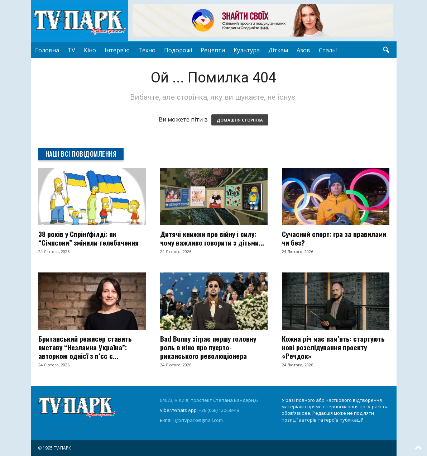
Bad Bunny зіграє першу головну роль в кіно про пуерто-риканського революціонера (208, 347)
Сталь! (328, 50)
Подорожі (178, 50)
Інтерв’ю (117, 50)
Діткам (278, 50)
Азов (303, 50)
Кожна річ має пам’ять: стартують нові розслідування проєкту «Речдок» (333, 347)
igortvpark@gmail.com (199, 420)
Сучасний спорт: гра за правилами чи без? (334, 238)
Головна (47, 50)
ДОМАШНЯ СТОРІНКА (240, 120)
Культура (247, 50)
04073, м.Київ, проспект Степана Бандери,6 (209, 400)
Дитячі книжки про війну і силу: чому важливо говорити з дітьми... (212, 238)
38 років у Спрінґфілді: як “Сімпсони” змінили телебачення (88, 238)
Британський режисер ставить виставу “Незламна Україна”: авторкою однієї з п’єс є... (85, 347)
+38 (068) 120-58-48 (219, 410)
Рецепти (213, 50)
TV (71, 50)
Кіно (90, 50)
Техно (146, 50)
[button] (386, 50)
